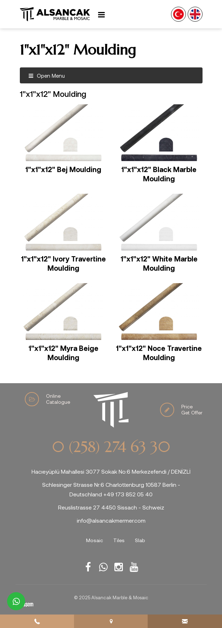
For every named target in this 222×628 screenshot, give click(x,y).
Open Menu (46, 75)
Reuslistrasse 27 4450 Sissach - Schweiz (111, 507)
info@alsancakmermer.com (111, 520)
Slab (140, 540)
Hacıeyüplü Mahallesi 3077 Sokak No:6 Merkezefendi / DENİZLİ (111, 471)
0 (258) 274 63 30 (111, 447)
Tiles (119, 540)
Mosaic (94, 540)
